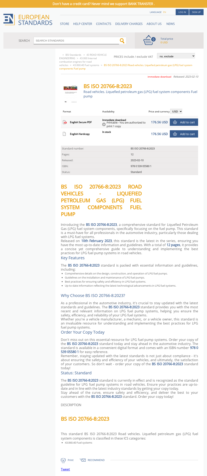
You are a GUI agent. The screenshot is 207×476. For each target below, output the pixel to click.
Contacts (103, 24)
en (164, 12)
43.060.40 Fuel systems (86, 65)
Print (71, 460)
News (170, 24)
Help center (82, 24)
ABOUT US (154, 24)
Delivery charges (129, 24)
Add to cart (187, 122)
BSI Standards (73, 55)
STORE (64, 24)
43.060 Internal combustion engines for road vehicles (78, 62)
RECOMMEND (96, 460)
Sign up (196, 12)
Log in (182, 12)
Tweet (65, 469)
